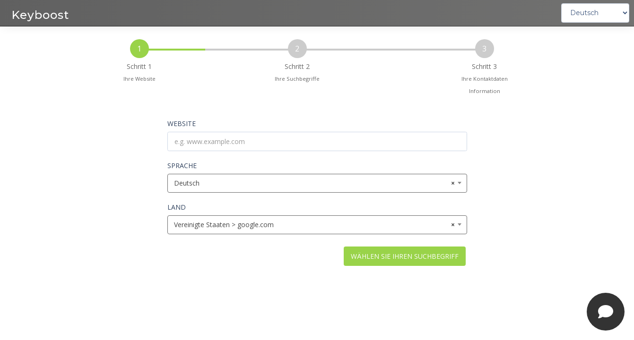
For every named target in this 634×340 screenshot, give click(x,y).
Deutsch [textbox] (314, 183)
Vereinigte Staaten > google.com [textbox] (314, 224)
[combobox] (317, 183)
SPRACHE (182, 165)
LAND (176, 207)
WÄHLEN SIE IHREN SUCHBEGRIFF (405, 256)
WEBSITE (181, 123)
